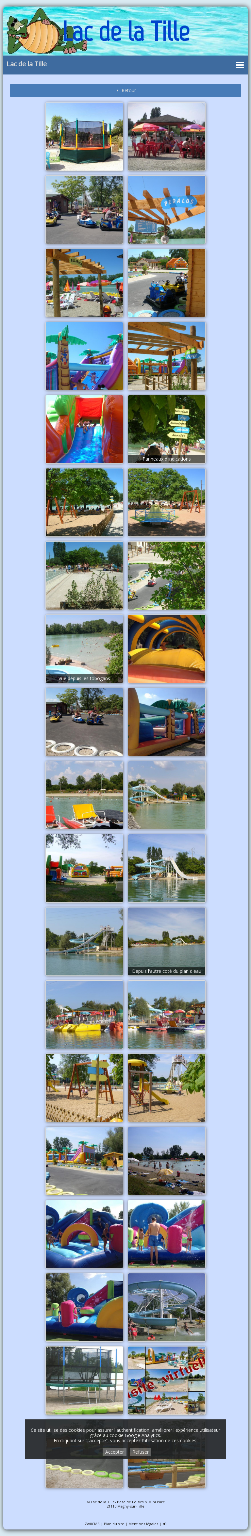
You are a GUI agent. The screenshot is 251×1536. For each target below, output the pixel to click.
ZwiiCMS (92, 1523)
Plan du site (114, 1523)
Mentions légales (143, 1523)
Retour (125, 90)
